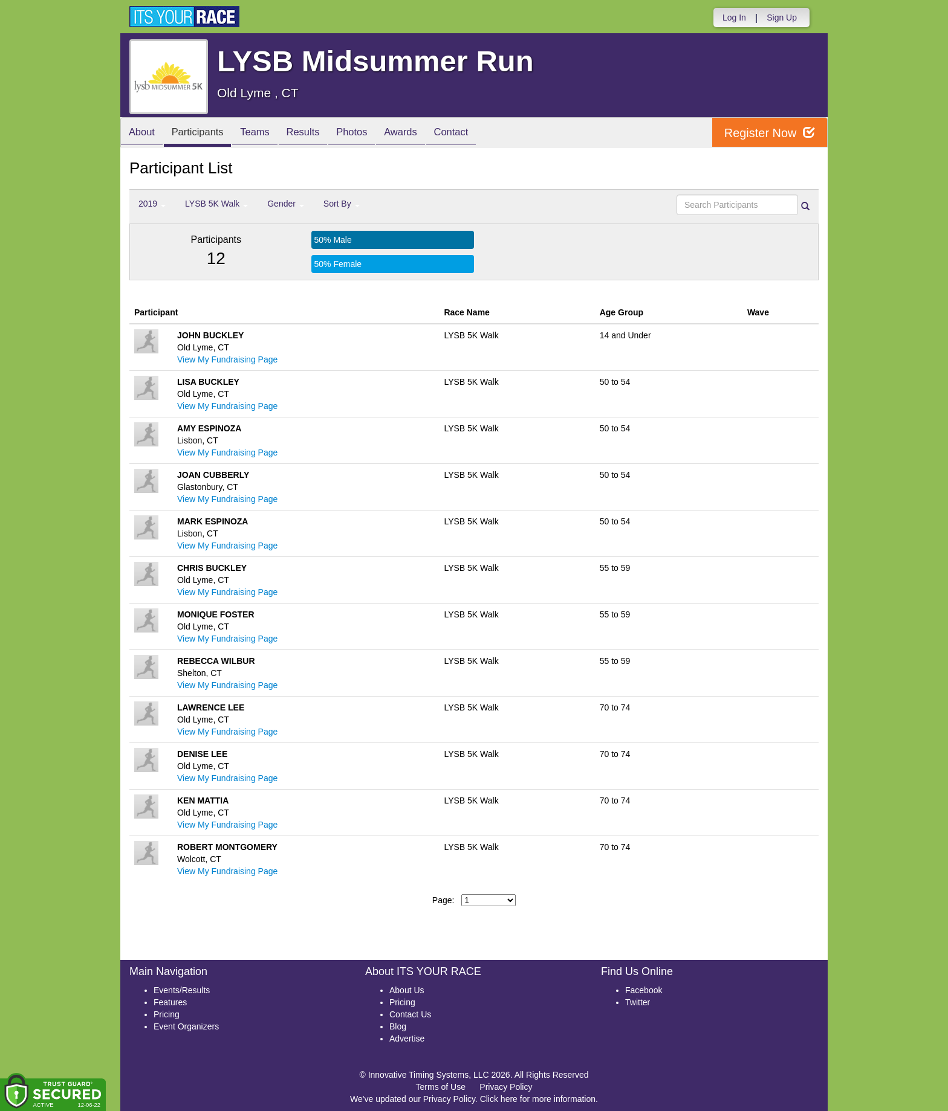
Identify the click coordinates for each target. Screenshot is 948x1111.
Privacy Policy (505, 1087)
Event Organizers (186, 1026)
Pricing (167, 1014)
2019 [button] (152, 203)
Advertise (406, 1038)
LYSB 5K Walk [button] (216, 203)
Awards (418, 133)
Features (170, 1002)
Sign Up (782, 17)
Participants (202, 133)
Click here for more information (538, 1099)
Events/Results (182, 990)
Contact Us (410, 1014)
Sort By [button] (341, 203)
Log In (734, 17)
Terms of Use (441, 1087)
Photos (366, 133)
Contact (472, 133)
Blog (397, 1026)
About (143, 133)
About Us (406, 990)
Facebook (643, 990)
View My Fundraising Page (227, 359)
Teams (263, 133)
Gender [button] (285, 203)
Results (314, 133)
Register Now (769, 133)
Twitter (637, 1002)
